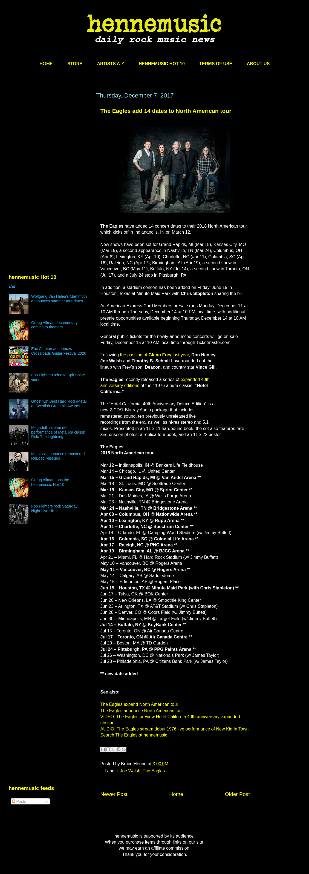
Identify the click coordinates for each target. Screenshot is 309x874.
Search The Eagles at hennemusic (133, 735)
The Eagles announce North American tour (141, 710)
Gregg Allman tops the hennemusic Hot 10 (50, 482)
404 (12, 287)
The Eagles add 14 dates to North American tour (166, 111)
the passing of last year (154, 355)
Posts (19, 801)
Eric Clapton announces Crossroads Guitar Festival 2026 (58, 351)
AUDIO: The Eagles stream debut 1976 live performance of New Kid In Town (174, 729)
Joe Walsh (130, 771)
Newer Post (114, 794)
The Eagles (154, 771)
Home (176, 794)
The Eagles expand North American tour (139, 704)
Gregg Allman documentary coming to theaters (54, 324)
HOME (46, 63)
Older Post (237, 794)
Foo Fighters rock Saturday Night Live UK (54, 508)
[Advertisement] (50, 144)
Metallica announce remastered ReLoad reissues (58, 456)
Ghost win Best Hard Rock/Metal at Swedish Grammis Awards (58, 403)
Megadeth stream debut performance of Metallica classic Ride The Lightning (58, 432)
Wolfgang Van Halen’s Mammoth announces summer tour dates (59, 298)
